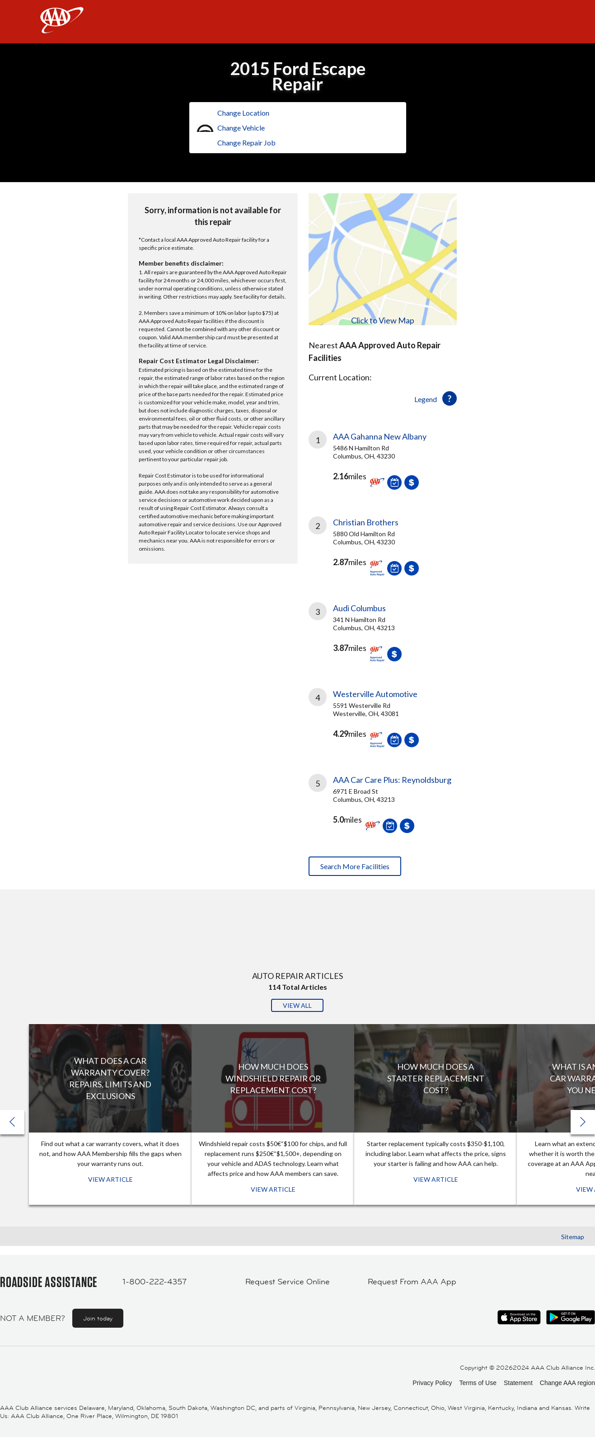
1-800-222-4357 (154, 1282)
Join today (97, 1318)
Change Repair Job (246, 142)
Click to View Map (382, 320)
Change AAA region (567, 1382)
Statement (518, 1382)
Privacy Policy (432, 1382)
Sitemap (572, 1236)
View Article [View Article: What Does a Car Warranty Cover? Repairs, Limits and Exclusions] (110, 1179)
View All (297, 1005)
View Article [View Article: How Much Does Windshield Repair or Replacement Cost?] (273, 1189)
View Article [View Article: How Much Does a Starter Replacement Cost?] (435, 1179)
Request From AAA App (412, 1282)
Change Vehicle (241, 127)
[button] (583, 1122)
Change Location (243, 112)
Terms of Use (477, 1382)
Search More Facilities (354, 866)
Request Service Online (287, 1282)
